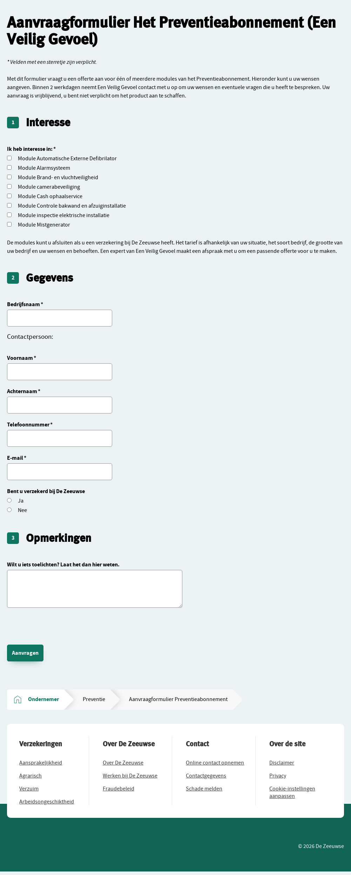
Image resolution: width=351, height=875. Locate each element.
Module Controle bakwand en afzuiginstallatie (72, 205)
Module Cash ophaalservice (50, 196)
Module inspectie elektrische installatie (63, 215)
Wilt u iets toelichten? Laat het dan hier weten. (63, 564)
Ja (20, 500)
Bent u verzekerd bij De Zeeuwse (46, 491)
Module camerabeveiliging (49, 186)
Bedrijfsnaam (23, 304)
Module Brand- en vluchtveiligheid (58, 177)
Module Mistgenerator (44, 224)
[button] (42, 764)
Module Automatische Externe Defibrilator (67, 158)
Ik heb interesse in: (30, 149)
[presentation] (60, 624)
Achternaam (22, 391)
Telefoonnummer (28, 425)
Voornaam (20, 358)
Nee (22, 510)
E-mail (15, 458)
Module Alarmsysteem (44, 167)
